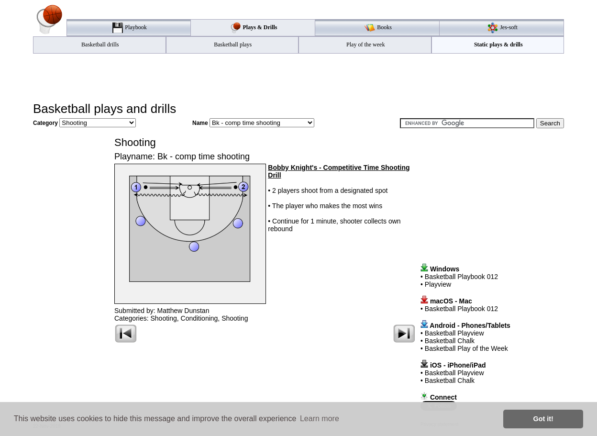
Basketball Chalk (450, 341)
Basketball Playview (454, 333)
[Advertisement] (298, 77)
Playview (438, 284)
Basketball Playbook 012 (461, 276)
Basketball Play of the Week (466, 348)
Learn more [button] (319, 418)
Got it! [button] (543, 419)
